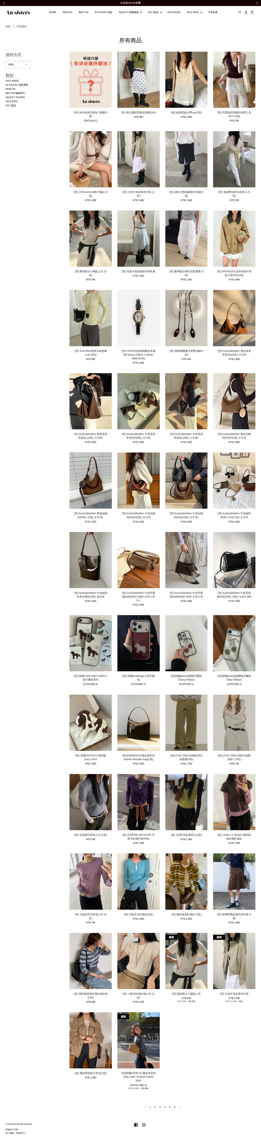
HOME (52, 12)
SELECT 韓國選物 (130, 12)
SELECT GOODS (15, 97)
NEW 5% (67, 12)
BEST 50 (83, 12)
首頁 (8, 27)
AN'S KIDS (194, 12)
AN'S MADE (173, 12)
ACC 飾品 (155, 12)
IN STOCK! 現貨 (103, 12)
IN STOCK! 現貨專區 (17, 85)
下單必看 (213, 12)
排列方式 (13, 55)
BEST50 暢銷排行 (15, 93)
